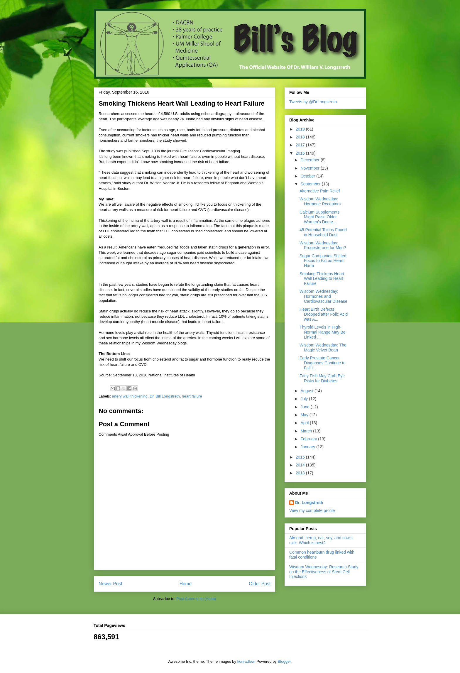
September (311, 184)
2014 (301, 465)
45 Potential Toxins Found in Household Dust (323, 232)
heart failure (192, 396)
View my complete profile (312, 510)
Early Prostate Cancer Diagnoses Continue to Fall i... (323, 363)
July (304, 398)
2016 (301, 153)
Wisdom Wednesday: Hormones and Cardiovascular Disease (323, 296)
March (306, 431)
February (309, 439)
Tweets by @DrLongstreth (313, 101)
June (305, 407)
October (308, 176)
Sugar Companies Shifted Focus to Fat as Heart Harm (323, 260)
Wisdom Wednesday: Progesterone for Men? (323, 245)
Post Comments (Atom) (196, 598)
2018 (301, 137)
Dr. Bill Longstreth (165, 396)
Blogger (284, 661)
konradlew (246, 661)
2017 (301, 145)
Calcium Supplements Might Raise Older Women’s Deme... (319, 217)
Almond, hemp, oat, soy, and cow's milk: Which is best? (321, 540)
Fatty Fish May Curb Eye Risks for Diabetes (322, 378)
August (307, 390)
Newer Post (110, 583)
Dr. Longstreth (309, 502)
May (304, 414)
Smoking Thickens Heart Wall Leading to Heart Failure (322, 278)
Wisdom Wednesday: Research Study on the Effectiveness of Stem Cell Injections (323, 571)
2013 (301, 473)
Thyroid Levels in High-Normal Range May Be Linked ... (323, 332)
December (310, 160)
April (305, 422)
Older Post (259, 583)
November (310, 168)
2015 (301, 457)
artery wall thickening (130, 396)
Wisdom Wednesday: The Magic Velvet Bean (323, 347)
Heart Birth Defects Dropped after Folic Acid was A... (324, 314)
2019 (301, 129)
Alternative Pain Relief (320, 191)
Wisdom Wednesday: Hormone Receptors (320, 201)
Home (186, 583)
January (308, 446)
